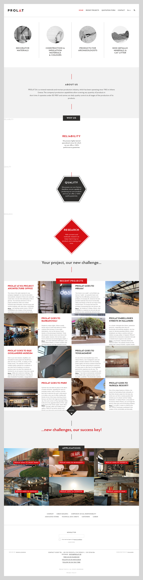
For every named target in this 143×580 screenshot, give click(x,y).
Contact (121, 10)
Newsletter (71, 532)
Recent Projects (92, 10)
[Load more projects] (71, 410)
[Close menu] (71, 64)
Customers (86, 516)
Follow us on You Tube (72, 562)
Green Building (62, 514)
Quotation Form (108, 10)
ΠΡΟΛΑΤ (16, 10)
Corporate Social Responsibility (83, 514)
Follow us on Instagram (71, 559)
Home (81, 10)
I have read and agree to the (72, 539)
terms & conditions (78, 539)
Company (50, 514)
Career (95, 516)
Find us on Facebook (71, 557)
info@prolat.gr (75, 554)
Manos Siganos (21, 552)
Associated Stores (52, 516)
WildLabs (130, 552)
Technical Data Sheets (70, 516)
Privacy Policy (72, 572)
